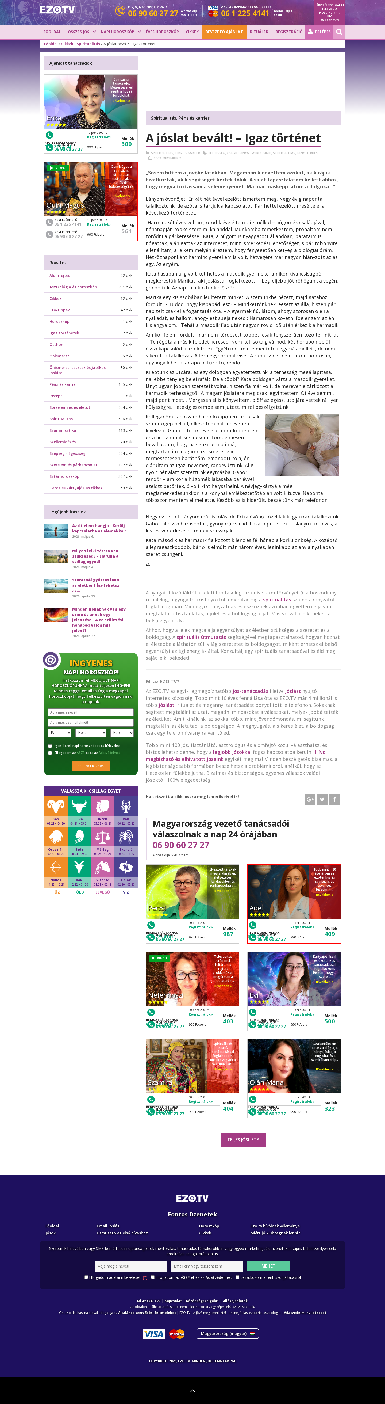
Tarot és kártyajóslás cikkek (75, 487)
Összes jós (78, 31)
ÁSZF (80, 752)
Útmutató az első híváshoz (122, 1232)
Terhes (312, 153)
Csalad (233, 153)
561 (126, 231)
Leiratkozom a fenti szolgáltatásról (270, 1277)
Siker (267, 153)
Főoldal (52, 31)
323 (330, 1108)
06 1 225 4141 (68, 224)
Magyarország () (228, 1333)
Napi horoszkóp (117, 31)
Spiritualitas (284, 153)
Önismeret (59, 355)
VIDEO (159, 958)
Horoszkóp (59, 321)
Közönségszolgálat (202, 1301)
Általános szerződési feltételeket (147, 1312)
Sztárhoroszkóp (64, 476)
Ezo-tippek (59, 309)
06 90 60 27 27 (181, 845)
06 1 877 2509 (329, 20)
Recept (55, 395)
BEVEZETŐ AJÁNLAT (224, 31)
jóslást (293, 691)
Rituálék (259, 31)
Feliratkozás (91, 765)
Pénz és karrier (187, 153)
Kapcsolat (173, 1301)
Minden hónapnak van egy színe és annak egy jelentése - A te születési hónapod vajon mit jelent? (99, 619)
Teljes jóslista (243, 1140)
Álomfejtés (59, 275)
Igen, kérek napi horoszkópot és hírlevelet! (84, 746)
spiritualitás (277, 599)
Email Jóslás (108, 1225)
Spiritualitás (88, 43)
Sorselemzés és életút (69, 407)
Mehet (268, 1266)
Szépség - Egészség (67, 453)
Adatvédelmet (109, 752)
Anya (244, 153)
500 (330, 1021)
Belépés (319, 32)
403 (228, 1021)
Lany (301, 153)
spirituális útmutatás (201, 637)
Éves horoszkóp (162, 31)
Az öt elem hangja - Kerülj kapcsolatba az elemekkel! (99, 528)
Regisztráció (289, 31)
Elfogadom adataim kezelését (118, 1277)
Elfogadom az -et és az (84, 753)
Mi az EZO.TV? (148, 1301)
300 (126, 144)
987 (228, 934)
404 (228, 1108)
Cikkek (192, 31)
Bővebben (223, 890)
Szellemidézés (62, 441)
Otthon (56, 344)
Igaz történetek (64, 332)
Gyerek (256, 153)
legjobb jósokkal (232, 752)
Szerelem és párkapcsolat (73, 464)
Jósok (50, 1232)
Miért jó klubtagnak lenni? (275, 1232)
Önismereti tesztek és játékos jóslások (77, 370)
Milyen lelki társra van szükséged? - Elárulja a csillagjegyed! (95, 556)
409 (330, 934)
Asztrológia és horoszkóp (73, 286)
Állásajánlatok (235, 1301)
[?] (145, 1277)
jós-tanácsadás (250, 691)
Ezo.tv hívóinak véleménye (275, 1225)
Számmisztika (62, 430)
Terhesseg (216, 153)
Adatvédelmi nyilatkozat (305, 1312)
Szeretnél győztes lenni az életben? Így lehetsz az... (96, 585)
